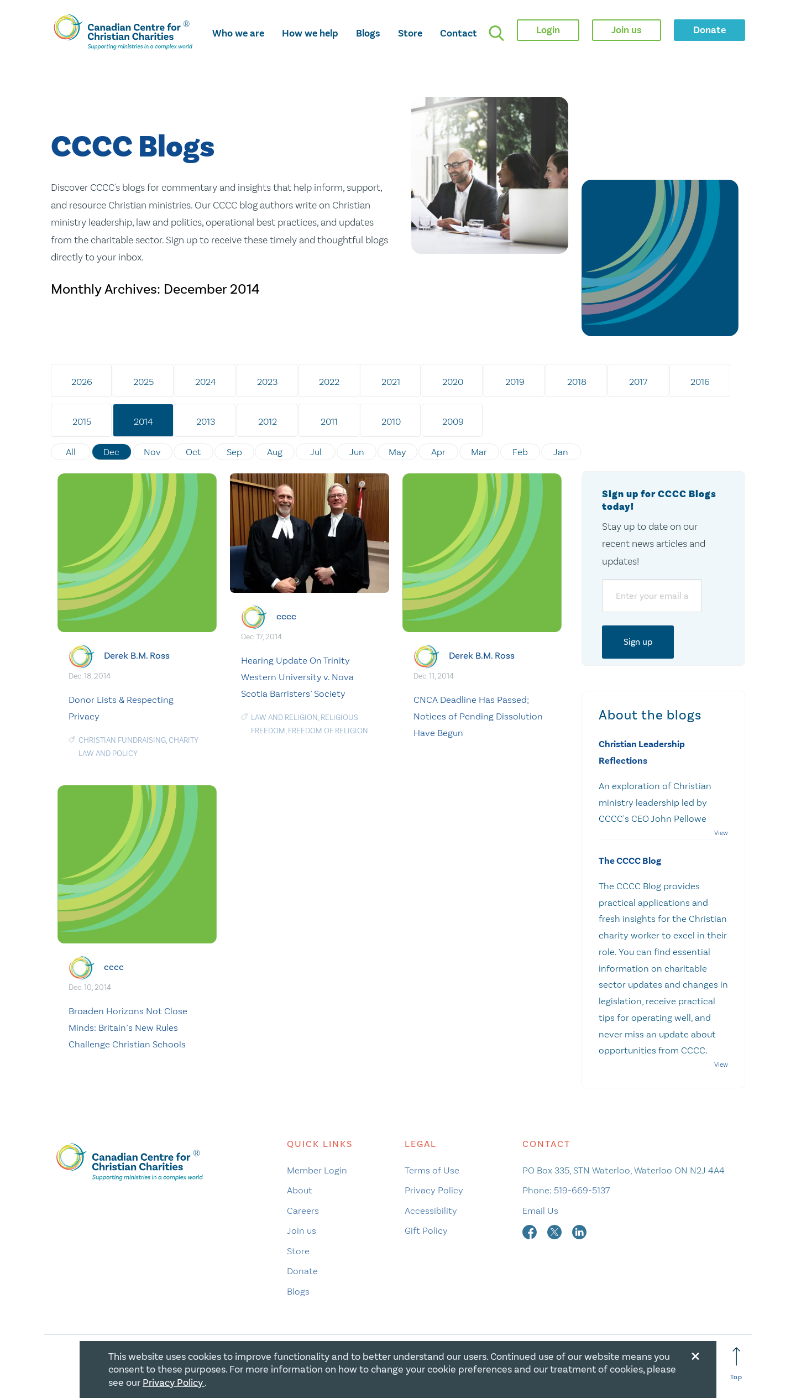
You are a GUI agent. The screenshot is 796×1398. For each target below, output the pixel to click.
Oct (193, 451)
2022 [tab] (330, 381)
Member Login (317, 1169)
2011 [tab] (329, 421)
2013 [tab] (205, 421)
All (71, 451)
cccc (286, 616)
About (299, 1190)
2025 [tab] (144, 381)
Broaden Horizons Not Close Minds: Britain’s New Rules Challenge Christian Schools (128, 1027)
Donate (302, 1270)
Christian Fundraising (122, 739)
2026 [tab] (81, 381)
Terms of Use (432, 1169)
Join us (301, 1230)
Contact (458, 33)
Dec (112, 451)
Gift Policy (426, 1230)
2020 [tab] (453, 381)
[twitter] (555, 1230)
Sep (234, 451)
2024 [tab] (205, 381)
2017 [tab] (639, 381)
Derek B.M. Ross (137, 655)
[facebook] (530, 1230)
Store (410, 33)
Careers (303, 1210)
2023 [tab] (268, 381)
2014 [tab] (144, 421)
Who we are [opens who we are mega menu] (238, 33)
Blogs (368, 33)
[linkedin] (579, 1230)
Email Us (540, 1210)
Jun (357, 451)
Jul (316, 451)
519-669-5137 (582, 1190)
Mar (480, 451)
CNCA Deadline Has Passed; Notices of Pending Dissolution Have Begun (478, 715)
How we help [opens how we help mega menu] (310, 33)
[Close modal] (695, 1354)
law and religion (284, 717)
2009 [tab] (453, 421)
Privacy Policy (434, 1190)
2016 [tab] (701, 381)
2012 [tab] (267, 421)
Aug (275, 451)
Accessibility (431, 1210)
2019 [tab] (515, 381)
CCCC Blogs (132, 147)
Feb (520, 451)
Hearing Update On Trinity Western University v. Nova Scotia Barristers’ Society (297, 677)
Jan (561, 451)
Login (548, 30)
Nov (152, 451)
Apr (439, 451)
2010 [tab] (391, 421)
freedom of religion (328, 730)
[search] (496, 33)
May (398, 451)
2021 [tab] (391, 381)
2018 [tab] (577, 381)
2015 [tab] (81, 421)
